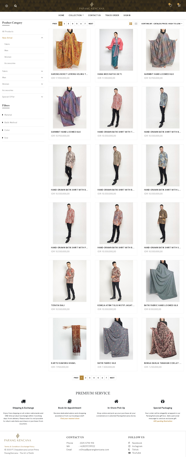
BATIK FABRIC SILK (106, 363)
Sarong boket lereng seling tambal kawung (69, 74)
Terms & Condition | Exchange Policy (19, 447)
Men (6, 50)
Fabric (7, 44)
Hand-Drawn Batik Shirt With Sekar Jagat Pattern (162, 247)
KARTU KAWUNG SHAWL (63, 363)
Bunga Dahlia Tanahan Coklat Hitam (162, 363)
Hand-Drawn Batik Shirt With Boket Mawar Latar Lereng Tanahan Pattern (69, 190)
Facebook (141, 443)
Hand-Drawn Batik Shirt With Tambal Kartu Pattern (116, 132)
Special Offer (8, 97)
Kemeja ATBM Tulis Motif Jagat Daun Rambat (116, 305)
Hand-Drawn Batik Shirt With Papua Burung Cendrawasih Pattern (69, 247)
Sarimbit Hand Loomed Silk (159, 74)
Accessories (9, 63)
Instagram (152, 446)
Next (91, 24)
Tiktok (148, 449)
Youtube (136, 453)
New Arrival (7, 38)
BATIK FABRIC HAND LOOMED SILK (161, 305)
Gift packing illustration (162, 421)
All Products (7, 31)
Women (7, 57)
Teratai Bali (58, 305)
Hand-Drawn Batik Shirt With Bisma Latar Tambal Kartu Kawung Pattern (116, 190)
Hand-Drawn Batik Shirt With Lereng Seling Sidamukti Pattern (162, 190)
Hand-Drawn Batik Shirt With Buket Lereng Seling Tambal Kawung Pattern (162, 132)
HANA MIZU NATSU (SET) (109, 74)
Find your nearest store (69, 418)
